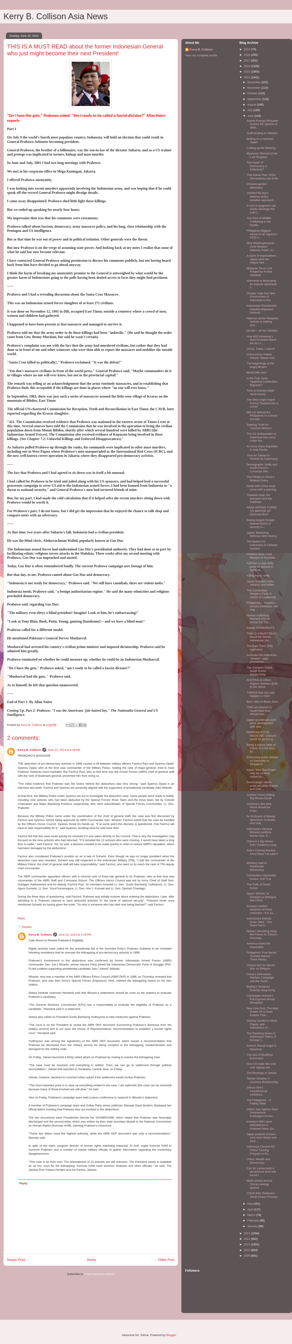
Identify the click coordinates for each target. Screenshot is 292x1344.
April (250, 1209)
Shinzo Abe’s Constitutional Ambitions (256, 1091)
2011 (247, 1244)
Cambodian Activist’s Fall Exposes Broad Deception (260, 999)
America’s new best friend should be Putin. (258, 807)
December (254, 82)
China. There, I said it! (260, 348)
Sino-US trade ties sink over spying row (261, 1065)
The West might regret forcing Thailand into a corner (262, 403)
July (250, 110)
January (252, 1226)
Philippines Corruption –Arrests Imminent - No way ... (262, 606)
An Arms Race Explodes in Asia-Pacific (261, 448)
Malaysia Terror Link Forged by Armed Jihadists (259, 272)
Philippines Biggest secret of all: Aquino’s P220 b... (261, 234)
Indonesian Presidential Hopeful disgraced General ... (261, 309)
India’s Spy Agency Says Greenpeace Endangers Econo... (262, 1113)
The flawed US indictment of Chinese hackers (261, 545)
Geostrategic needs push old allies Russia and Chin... (262, 786)
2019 (247, 49)
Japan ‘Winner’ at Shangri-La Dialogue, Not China (261, 897)
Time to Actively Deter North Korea (260, 392)
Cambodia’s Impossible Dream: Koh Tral (261, 877)
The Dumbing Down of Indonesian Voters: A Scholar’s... (261, 1037)
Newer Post (16, 1260)
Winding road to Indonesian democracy (256, 866)
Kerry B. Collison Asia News (56, 16)
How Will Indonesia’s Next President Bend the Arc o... (261, 340)
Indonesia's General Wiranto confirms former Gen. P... (259, 832)
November (254, 87)
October (252, 93)
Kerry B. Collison (29, 750)
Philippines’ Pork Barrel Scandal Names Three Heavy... (261, 956)
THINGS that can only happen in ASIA (260, 694)
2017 (247, 60)
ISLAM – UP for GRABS (261, 330)
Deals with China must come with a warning (261, 487)
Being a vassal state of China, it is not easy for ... (260, 748)
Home (91, 1260)
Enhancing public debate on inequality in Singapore (262, 761)
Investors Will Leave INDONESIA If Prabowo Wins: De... (261, 1125)
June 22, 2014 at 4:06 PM (64, 750)
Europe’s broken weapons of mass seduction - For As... (260, 909)
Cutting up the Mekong (260, 148)
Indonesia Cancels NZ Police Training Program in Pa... (260, 1150)
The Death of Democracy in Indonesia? (256, 166)
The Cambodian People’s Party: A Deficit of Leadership (261, 594)
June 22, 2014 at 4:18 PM (74, 934)
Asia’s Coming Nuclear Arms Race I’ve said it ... (262, 854)
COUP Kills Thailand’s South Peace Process (261, 1195)
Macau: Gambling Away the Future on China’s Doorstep (261, 934)
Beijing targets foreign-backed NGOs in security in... (260, 523)
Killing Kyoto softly (258, 575)
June (250, 115)
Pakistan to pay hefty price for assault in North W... (259, 566)
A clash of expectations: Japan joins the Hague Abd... (261, 259)
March (251, 1215)
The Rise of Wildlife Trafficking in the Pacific (258, 221)
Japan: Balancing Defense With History (261, 534)
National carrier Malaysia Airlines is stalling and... (262, 322)
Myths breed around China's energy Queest (259, 1184)
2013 (247, 1233)
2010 (247, 1250)
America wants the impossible (258, 945)
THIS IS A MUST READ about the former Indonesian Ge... (261, 637)
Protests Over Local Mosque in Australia (260, 555)
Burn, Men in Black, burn (262, 701)
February (253, 1220)
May (250, 1203)
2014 (247, 77)
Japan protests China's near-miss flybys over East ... (261, 1137)
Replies (27, 927)
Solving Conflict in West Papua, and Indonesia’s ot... (261, 1024)
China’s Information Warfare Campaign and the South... (260, 978)
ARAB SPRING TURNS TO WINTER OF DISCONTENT (261, 511)
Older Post (166, 1260)
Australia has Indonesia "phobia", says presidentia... (261, 658)
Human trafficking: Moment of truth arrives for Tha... (258, 619)
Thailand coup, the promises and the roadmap (259, 498)
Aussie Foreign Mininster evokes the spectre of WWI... (262, 124)
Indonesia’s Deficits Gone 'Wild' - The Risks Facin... (259, 922)
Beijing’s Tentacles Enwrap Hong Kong (260, 988)
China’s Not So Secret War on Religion (260, 966)
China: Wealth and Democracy (258, 1160)
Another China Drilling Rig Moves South (260, 796)
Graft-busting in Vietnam (261, 133)
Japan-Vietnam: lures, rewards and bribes (260, 583)
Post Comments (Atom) (99, 1274)
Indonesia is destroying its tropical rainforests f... (261, 284)
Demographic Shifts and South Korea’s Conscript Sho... (261, 468)
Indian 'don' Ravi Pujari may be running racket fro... (261, 773)
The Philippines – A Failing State (258, 1101)
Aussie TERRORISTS (260, 627)
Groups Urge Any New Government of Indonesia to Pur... (260, 297)
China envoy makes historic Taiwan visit (260, 356)
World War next (256, 372)
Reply (21, 918)
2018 (247, 54)
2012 (247, 1238)
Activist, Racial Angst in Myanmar (261, 1047)
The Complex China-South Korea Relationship (259, 671)
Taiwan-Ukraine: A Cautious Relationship (262, 1080)
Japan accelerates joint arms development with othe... (261, 723)
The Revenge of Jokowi (261, 1073)
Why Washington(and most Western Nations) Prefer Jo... (260, 246)
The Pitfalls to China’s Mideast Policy (260, 478)
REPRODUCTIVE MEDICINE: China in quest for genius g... (261, 736)
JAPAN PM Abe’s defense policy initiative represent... (260, 196)
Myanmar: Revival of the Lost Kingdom (261, 155)
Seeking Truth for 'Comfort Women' (259, 426)
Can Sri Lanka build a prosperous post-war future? (261, 1172)
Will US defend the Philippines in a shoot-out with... (262, 416)
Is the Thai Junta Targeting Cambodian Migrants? (261, 382)
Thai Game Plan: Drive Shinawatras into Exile (262, 176)
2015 (247, 71)
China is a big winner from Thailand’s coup (261, 843)
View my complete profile (201, 55)
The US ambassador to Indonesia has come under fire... (261, 437)
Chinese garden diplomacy (256, 185)
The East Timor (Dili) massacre (259, 647)
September (254, 99)
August (252, 104)
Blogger (171, 1335)
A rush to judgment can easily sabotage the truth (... (261, 209)
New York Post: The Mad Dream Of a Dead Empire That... (262, 1012)
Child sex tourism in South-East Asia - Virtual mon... (259, 711)
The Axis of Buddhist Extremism (259, 1056)
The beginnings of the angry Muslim (260, 365)
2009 (247, 1255)
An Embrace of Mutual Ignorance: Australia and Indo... (260, 820)
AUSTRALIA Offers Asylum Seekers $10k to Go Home (262, 683)
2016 (247, 66)
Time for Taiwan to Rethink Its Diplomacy (262, 457)
